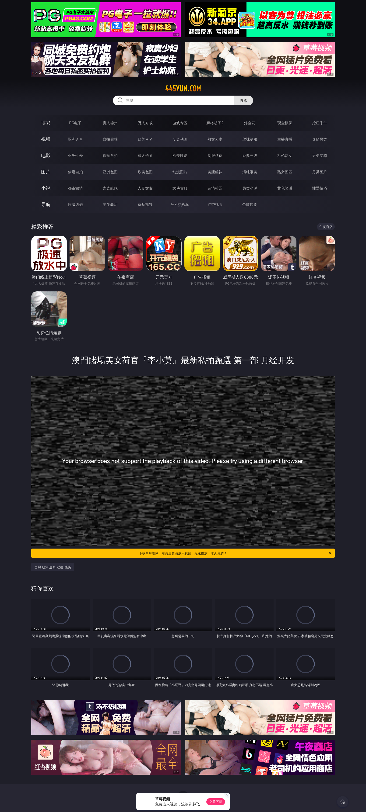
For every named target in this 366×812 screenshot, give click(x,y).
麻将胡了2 (214, 122)
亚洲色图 (110, 171)
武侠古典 (179, 188)
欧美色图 (145, 171)
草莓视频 (145, 204)
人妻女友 (145, 188)
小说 (45, 188)
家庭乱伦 (110, 188)
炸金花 (249, 122)
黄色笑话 (284, 188)
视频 (45, 139)
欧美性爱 (179, 155)
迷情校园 (215, 188)
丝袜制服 (249, 139)
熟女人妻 (215, 139)
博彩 (45, 123)
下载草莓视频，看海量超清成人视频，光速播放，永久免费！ (235, 553)
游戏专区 (179, 122)
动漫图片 (179, 171)
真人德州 (110, 122)
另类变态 (319, 155)
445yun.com (183, 88)
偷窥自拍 (75, 171)
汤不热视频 (180, 204)
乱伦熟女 (284, 155)
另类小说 (249, 188)
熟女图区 (284, 171)
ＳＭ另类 (319, 139)
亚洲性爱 (75, 155)
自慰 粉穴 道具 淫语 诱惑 (53, 567)
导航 (45, 204)
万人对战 (145, 122)
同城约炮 (75, 204)
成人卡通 (145, 155)
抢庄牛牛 (319, 122)
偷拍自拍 (110, 155)
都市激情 (75, 188)
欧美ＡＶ (145, 139)
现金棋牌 (284, 122)
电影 (45, 155)
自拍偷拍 (110, 139)
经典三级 (249, 155)
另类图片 (319, 171)
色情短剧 (249, 204)
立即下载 (215, 801)
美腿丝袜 (215, 171)
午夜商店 (110, 204)
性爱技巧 (319, 188)
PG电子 (75, 122)
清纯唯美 (249, 171)
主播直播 (284, 139)
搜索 (243, 100)
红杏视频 (215, 204)
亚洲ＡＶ (75, 139)
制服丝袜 (215, 155)
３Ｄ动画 (179, 139)
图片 (45, 172)
